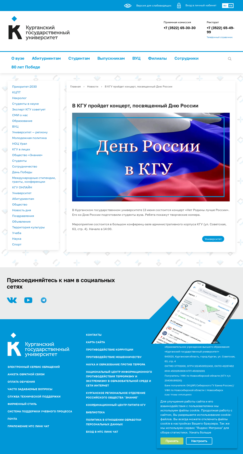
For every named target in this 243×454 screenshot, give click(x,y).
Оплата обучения (21, 381)
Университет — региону (30, 132)
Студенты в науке (25, 104)
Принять (172, 441)
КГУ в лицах (21, 149)
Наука (16, 238)
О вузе (17, 58)
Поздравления (23, 216)
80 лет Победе (25, 66)
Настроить (199, 441)
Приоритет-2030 (24, 86)
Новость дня (21, 210)
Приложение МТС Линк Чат (28, 426)
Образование (22, 121)
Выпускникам (111, 58)
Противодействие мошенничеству (114, 357)
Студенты (19, 161)
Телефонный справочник (220, 37)
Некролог (19, 98)
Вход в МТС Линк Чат (102, 431)
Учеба (16, 233)
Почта (12, 418)
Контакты (94, 334)
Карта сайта (95, 342)
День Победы (22, 172)
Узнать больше (200, 432)
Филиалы (157, 58)
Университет (22, 193)
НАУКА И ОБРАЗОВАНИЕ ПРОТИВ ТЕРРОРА (115, 364)
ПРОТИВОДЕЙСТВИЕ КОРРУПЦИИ (109, 349)
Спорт (16, 244)
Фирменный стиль (22, 404)
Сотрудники (186, 58)
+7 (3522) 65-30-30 (180, 28)
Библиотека (95, 412)
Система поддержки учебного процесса (40, 411)
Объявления (21, 221)
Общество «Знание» (27, 155)
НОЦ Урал (19, 143)
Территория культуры (28, 227)
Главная (75, 86)
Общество (19, 204)
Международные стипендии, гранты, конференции (34, 179)
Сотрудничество (24, 166)
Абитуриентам (46, 58)
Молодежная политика (29, 138)
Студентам (79, 58)
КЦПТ (16, 92)
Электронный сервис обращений (34, 366)
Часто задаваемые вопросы (30, 389)
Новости (92, 86)
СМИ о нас (20, 115)
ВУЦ (136, 58)
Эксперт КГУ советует (29, 109)
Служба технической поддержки (34, 396)
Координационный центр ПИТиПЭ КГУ (116, 404)
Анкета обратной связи (26, 374)
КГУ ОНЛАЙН (22, 187)
